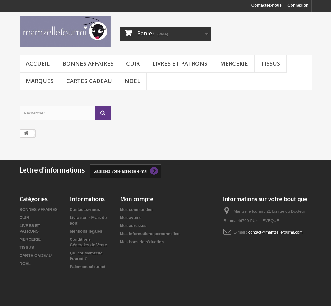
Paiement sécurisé (87, 266)
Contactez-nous (266, 5)
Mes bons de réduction (142, 241)
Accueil (38, 63)
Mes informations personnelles (149, 233)
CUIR (133, 63)
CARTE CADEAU (36, 255)
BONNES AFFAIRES (87, 63)
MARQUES (39, 81)
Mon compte (136, 199)
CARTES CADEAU (89, 81)
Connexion (297, 5)
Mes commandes (136, 209)
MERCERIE (234, 63)
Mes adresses (133, 225)
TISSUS (270, 63)
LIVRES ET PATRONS (179, 63)
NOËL (132, 81)
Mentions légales (86, 231)
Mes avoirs (130, 217)
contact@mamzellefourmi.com (275, 232)
